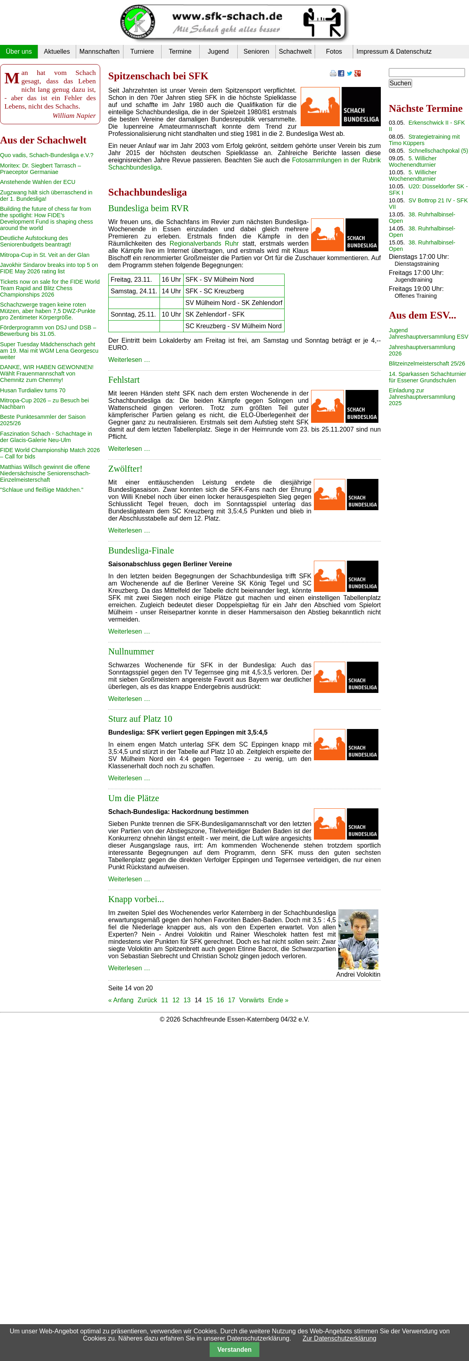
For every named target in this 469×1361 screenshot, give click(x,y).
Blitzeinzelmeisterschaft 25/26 (427, 363)
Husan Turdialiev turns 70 (32, 390)
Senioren (256, 51)
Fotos (334, 51)
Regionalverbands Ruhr (204, 243)
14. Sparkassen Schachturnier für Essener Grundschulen (427, 377)
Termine (180, 51)
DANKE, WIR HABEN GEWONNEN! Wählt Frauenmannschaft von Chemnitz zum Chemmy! (46, 373)
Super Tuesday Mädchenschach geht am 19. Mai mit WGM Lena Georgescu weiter (49, 350)
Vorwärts (251, 1000)
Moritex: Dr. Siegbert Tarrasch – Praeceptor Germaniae (40, 168)
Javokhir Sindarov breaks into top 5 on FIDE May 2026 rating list (49, 268)
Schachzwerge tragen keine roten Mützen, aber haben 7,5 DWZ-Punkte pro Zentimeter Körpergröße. (47, 311)
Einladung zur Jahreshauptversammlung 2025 (422, 396)
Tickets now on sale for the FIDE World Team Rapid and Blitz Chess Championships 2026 (50, 288)
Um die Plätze (133, 798)
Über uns (19, 51)
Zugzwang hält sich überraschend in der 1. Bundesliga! (46, 195)
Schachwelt (295, 51)
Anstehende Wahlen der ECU (37, 182)
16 (220, 1000)
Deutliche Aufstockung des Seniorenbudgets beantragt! (35, 241)
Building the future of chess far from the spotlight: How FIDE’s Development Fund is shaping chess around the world (46, 218)
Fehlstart (123, 380)
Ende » (278, 1000)
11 (164, 1000)
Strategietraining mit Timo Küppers (424, 139)
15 (209, 1000)
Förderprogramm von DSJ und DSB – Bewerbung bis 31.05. (48, 330)
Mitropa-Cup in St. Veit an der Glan (44, 255)
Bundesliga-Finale (141, 550)
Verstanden (234, 1349)
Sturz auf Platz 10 (140, 719)
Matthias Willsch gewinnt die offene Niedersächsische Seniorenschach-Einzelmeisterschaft (45, 473)
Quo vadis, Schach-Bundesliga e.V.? (46, 155)
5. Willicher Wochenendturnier (413, 161)
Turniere (142, 51)
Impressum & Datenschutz (394, 51)
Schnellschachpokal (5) (438, 150)
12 (176, 1000)
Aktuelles (57, 51)
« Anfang (120, 1000)
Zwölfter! (125, 469)
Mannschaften (99, 51)
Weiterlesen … (129, 359)
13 (187, 1000)
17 (231, 1000)
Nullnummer (131, 651)
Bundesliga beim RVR (148, 208)
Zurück (147, 1000)
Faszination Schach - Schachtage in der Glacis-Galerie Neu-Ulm (46, 436)
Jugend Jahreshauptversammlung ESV (428, 333)
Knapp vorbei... (136, 899)
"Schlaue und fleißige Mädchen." (41, 490)
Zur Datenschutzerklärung (339, 1338)
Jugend (218, 51)
